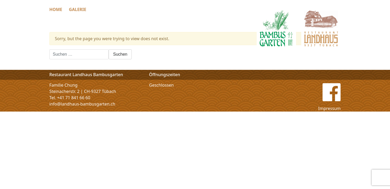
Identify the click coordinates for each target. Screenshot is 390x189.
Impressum (329, 108)
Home (55, 9)
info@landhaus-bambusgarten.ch (82, 104)
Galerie (77, 9)
